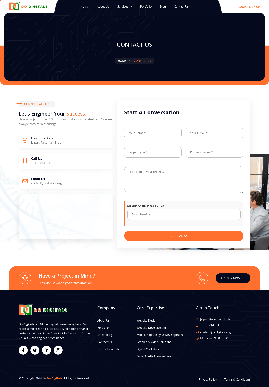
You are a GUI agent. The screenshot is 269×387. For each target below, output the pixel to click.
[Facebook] (23, 350)
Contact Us (181, 6)
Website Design (147, 320)
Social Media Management (154, 356)
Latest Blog (104, 335)
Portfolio (146, 6)
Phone (189, 144)
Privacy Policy (208, 379)
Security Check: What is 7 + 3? (145, 205)
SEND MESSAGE (184, 236)
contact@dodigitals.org (46, 183)
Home (84, 6)
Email (189, 125)
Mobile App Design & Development (160, 335)
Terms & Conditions (237, 379)
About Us (103, 6)
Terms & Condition (109, 349)
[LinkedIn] (46, 350)
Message (129, 163)
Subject (128, 144)
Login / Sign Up (249, 6)
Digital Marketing (148, 349)
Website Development (151, 328)
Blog (163, 6)
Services (124, 6)
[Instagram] (58, 350)
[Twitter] (34, 350)
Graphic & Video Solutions (154, 342)
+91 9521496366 (42, 163)
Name (127, 125)
